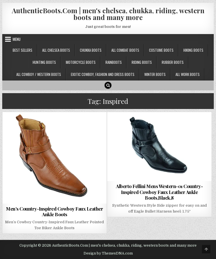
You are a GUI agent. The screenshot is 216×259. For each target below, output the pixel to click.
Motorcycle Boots (81, 62)
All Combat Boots (125, 50)
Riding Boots (142, 62)
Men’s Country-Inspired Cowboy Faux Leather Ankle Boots (54, 211)
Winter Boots (155, 74)
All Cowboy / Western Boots (38, 74)
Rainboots (113, 62)
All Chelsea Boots (56, 50)
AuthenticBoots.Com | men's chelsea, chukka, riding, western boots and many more (108, 14)
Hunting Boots (44, 62)
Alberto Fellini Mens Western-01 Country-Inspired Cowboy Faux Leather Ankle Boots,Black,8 (159, 192)
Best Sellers (22, 50)
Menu (17, 39)
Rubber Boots (173, 62)
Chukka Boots (91, 50)
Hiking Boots (193, 50)
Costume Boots (161, 50)
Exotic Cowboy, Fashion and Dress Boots (102, 74)
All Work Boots (188, 74)
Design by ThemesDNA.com (108, 253)
